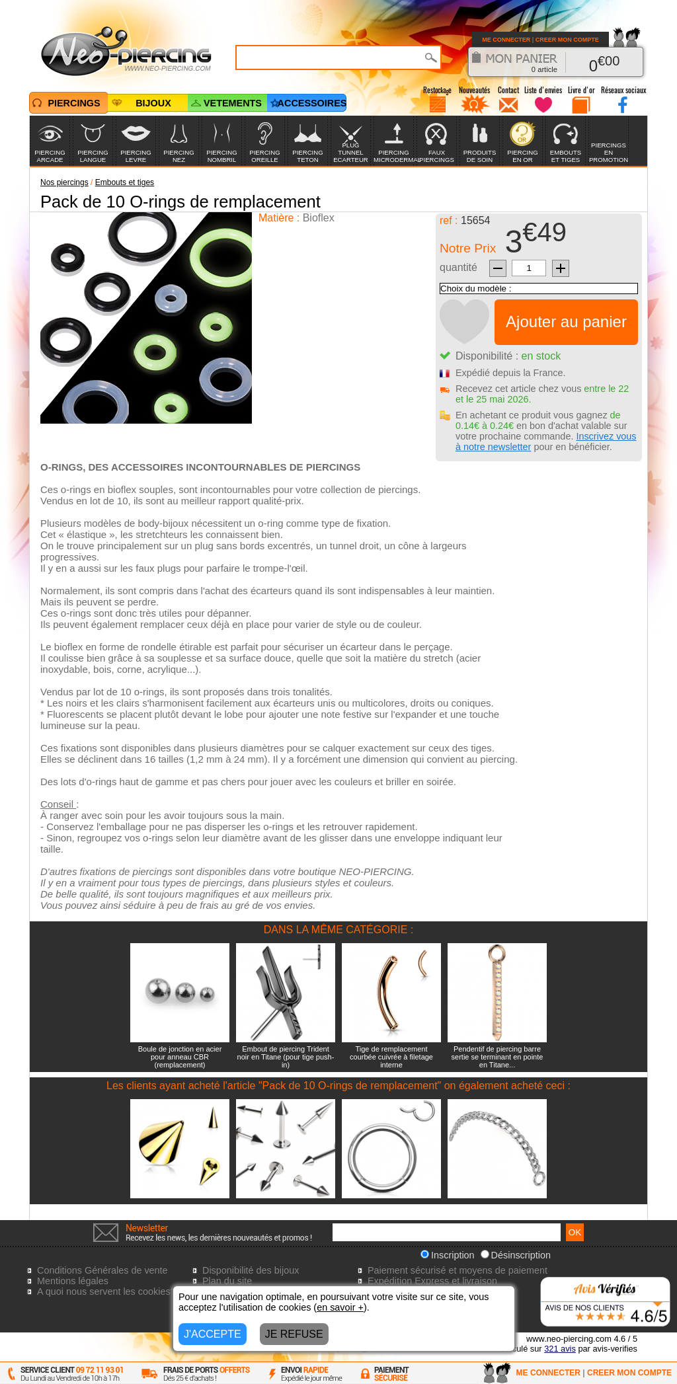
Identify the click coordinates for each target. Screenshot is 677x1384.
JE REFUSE (294, 1334)
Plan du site (227, 1281)
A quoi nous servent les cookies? (106, 1291)
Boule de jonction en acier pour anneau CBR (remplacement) (180, 1057)
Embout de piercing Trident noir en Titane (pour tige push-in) (286, 1057)
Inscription (447, 1255)
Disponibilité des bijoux (250, 1270)
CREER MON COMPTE (567, 39)
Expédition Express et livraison (432, 1281)
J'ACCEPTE (212, 1334)
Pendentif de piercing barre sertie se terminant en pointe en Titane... (497, 1057)
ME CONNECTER (506, 39)
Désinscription (516, 1255)
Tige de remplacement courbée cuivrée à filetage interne (391, 1057)
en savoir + (340, 1307)
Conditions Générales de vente (102, 1270)
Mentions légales (72, 1281)
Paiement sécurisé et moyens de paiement (457, 1270)
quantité (458, 267)
